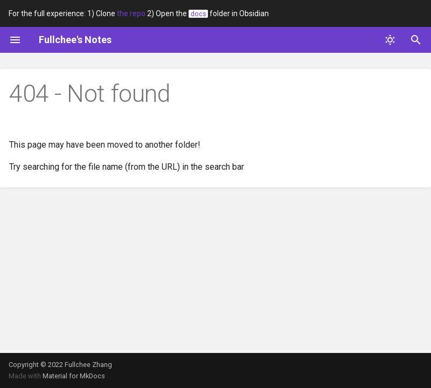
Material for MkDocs (74, 376)
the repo (131, 13)
